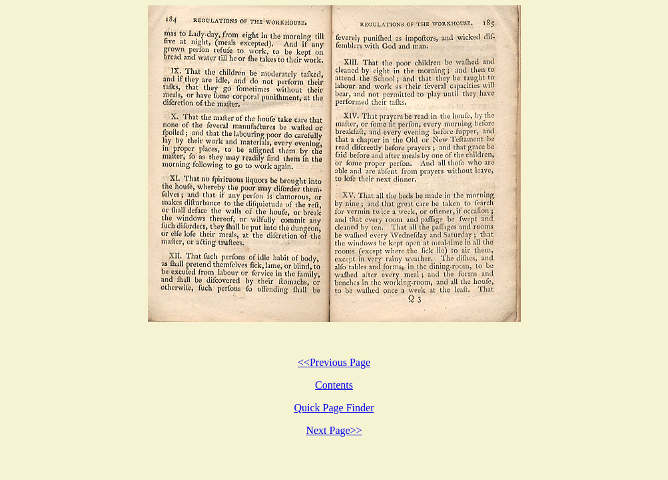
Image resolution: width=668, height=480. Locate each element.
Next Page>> (334, 430)
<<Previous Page (334, 362)
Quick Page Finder (334, 407)
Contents (334, 385)
